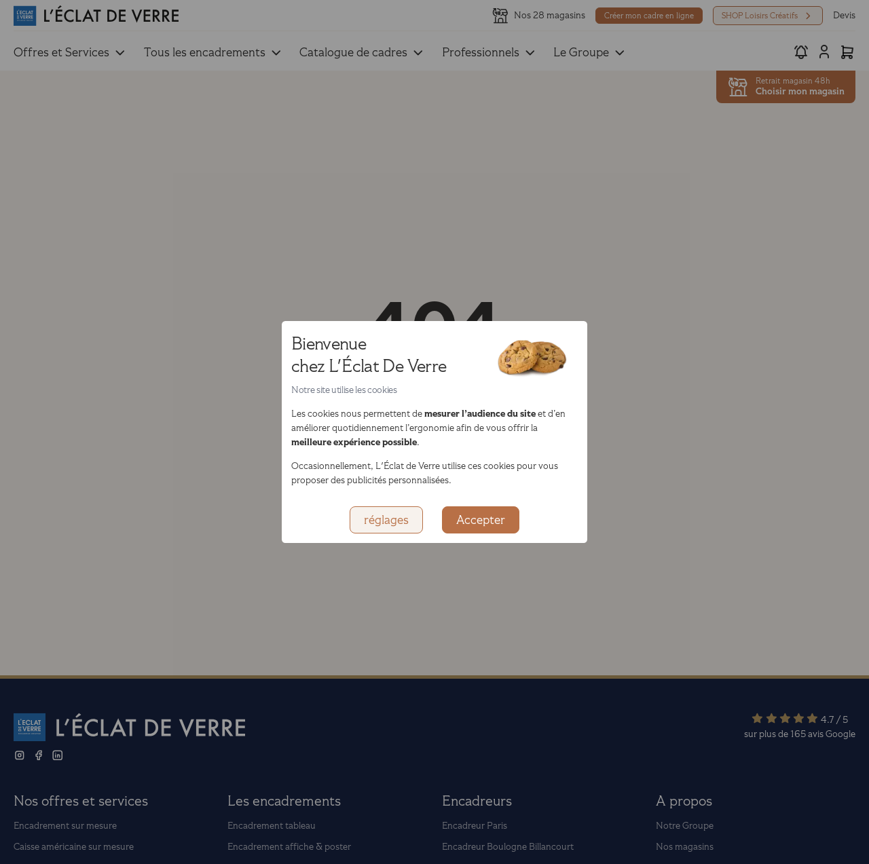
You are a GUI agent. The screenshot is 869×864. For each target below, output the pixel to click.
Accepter (480, 519)
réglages (386, 519)
